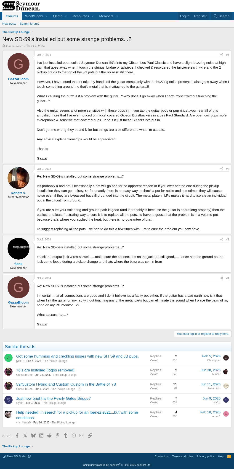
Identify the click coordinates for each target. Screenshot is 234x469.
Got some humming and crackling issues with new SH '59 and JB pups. (77, 356)
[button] (46, 16)
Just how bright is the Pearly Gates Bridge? (53, 398)
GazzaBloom (14, 46)
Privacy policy (206, 456)
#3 (227, 239)
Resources (81, 16)
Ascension (214, 388)
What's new (34, 16)
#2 (227, 168)
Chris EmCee (24, 374)
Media (57, 16)
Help (221, 456)
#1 (227, 55)
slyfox (19, 403)
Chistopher (214, 360)
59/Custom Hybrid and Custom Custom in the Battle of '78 (66, 384)
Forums (12, 16)
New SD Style (14, 456)
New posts (9, 23)
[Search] (221, 16)
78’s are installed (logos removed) (45, 370)
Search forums (29, 23)
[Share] (222, 55)
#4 (227, 278)
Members (106, 16)
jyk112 (20, 361)
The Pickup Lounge (55, 361)
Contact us (161, 456)
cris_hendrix (23, 422)
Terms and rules (182, 456)
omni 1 (216, 416)
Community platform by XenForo (117, 465)
